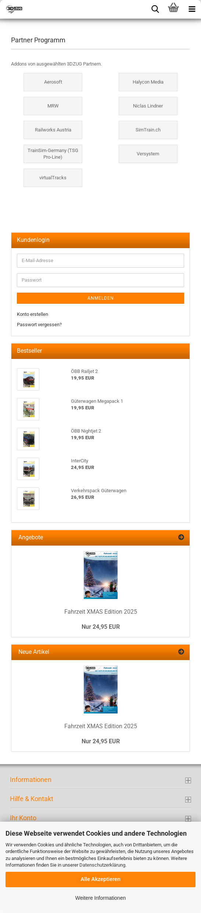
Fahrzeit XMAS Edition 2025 (100, 611)
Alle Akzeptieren (100, 879)
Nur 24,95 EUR (101, 626)
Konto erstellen (32, 314)
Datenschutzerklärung (102, 865)
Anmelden (100, 298)
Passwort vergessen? (39, 324)
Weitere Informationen (100, 898)
